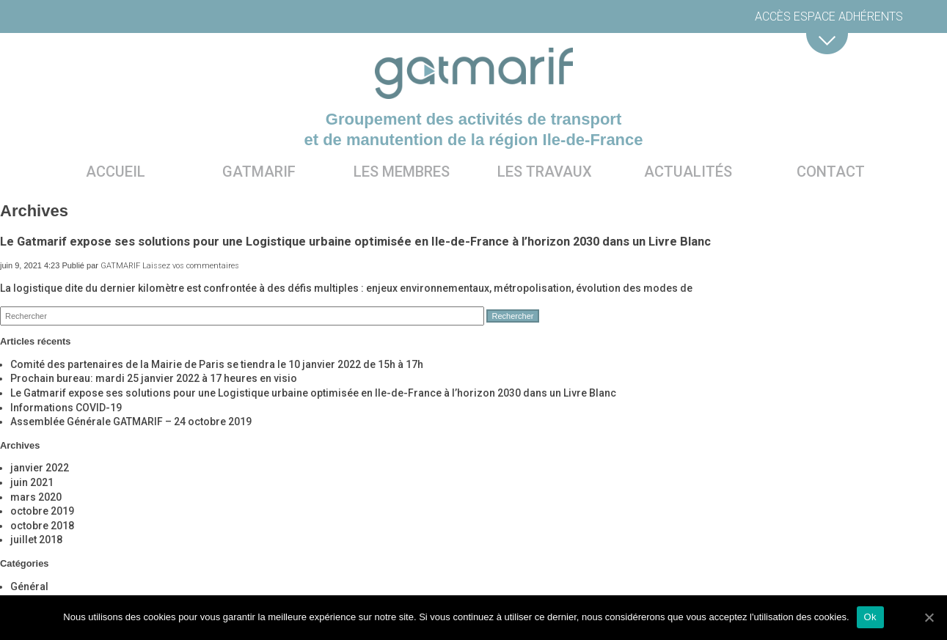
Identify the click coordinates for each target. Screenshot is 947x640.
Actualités (688, 171)
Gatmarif (259, 171)
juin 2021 (32, 482)
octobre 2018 (42, 526)
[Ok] (928, 617)
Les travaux (544, 171)
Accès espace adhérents (829, 16)
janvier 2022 (39, 468)
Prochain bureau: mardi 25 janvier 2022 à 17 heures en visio (153, 378)
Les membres (402, 171)
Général (29, 586)
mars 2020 (36, 497)
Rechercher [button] (513, 316)
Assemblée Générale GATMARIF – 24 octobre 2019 (131, 421)
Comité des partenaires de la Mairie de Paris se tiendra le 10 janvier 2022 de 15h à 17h (216, 364)
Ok (870, 616)
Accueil (115, 171)
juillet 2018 (36, 539)
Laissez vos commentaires (190, 266)
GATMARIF (120, 266)
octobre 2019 (42, 511)
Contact (831, 171)
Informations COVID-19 (66, 407)
